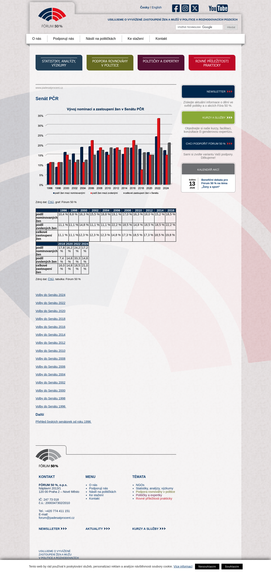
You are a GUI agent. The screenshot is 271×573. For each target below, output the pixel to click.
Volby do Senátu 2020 (50, 311)
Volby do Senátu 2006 (50, 366)
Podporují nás (63, 38)
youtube (218, 8)
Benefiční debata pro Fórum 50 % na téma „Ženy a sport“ (214, 183)
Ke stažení (136, 38)
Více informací (183, 566)
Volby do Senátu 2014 (50, 334)
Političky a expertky (149, 495)
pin (48, 543)
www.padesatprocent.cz (49, 87)
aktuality (94, 528)
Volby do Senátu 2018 (50, 318)
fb (176, 8)
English (157, 7)
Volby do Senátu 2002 (50, 382)
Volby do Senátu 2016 (50, 327)
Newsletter (216, 91)
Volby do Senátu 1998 (50, 398)
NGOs (140, 485)
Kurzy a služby (214, 117)
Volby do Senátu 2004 (50, 374)
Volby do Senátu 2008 (50, 358)
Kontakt (161, 38)
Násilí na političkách (101, 38)
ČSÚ (51, 202)
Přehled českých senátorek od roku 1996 (64, 421)
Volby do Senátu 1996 (51, 406)
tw (41, 543)
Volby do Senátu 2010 (50, 350)
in (62, 543)
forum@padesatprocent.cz (57, 517)
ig (185, 8)
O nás (36, 38)
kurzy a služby (145, 528)
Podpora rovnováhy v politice (155, 491)
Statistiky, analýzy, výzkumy (154, 488)
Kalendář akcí (208, 169)
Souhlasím (232, 566)
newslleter (49, 528)
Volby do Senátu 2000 (50, 390)
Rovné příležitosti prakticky (154, 498)
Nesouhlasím (207, 566)
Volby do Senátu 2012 (50, 342)
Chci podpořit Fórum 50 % (205, 143)
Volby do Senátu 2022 (50, 303)
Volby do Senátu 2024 (50, 295)
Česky (144, 7)
